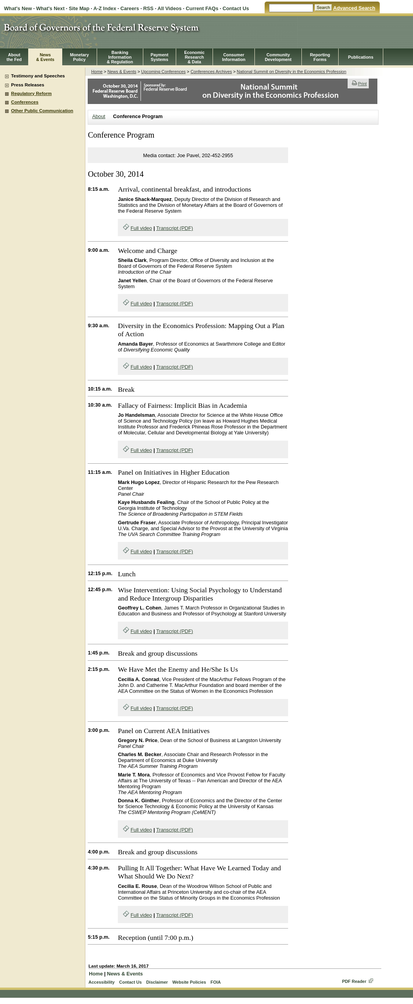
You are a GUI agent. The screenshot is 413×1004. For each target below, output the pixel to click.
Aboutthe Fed (14, 57)
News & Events (121, 71)
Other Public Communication (42, 110)
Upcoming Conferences (163, 71)
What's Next (50, 8)
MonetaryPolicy (79, 57)
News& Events (45, 57)
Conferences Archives (211, 71)
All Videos (169, 8)
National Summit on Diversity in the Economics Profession (291, 71)
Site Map (79, 8)
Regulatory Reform (31, 93)
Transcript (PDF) (174, 228)
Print (359, 83)
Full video (141, 228)
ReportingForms (320, 57)
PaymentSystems (159, 57)
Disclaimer (157, 982)
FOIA (216, 982)
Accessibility (101, 982)
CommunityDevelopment (278, 57)
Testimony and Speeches (38, 76)
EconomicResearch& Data (194, 57)
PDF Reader (354, 981)
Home (97, 71)
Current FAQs (202, 8)
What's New (18, 8)
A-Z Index (104, 8)
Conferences (24, 102)
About (98, 116)
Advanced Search (354, 8)
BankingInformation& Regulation (120, 57)
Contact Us (235, 8)
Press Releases (27, 84)
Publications (360, 57)
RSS (148, 8)
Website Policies (189, 982)
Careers (129, 8)
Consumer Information (233, 57)
